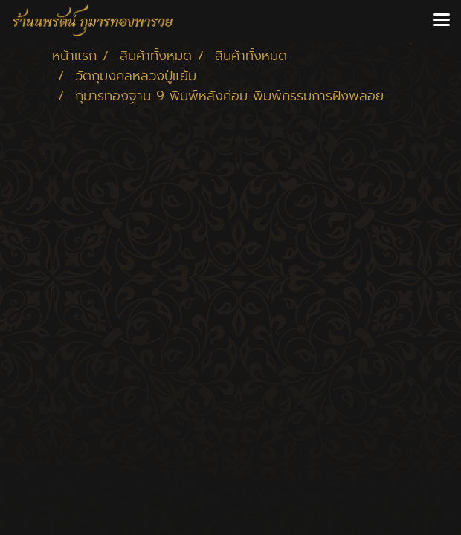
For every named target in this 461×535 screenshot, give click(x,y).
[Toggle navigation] (441, 20)
